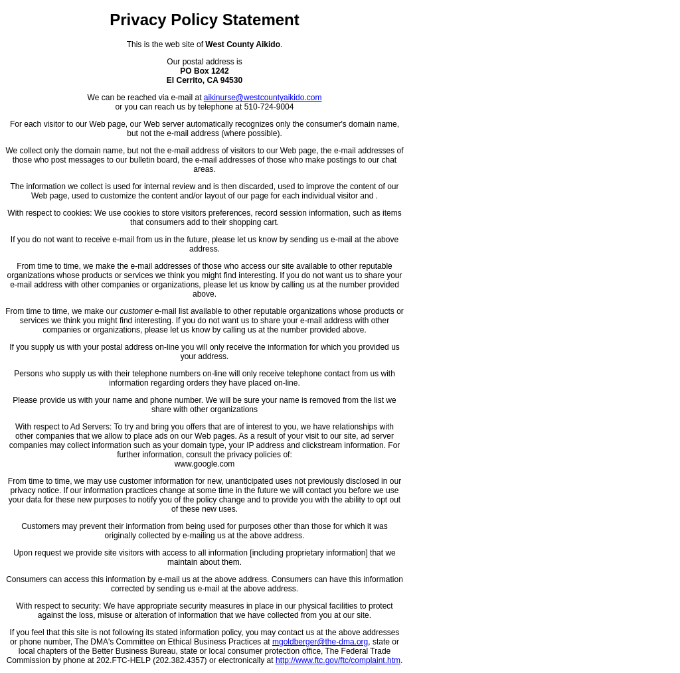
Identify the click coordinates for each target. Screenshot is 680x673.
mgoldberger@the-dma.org (320, 641)
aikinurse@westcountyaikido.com (263, 97)
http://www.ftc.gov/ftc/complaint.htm (338, 660)
